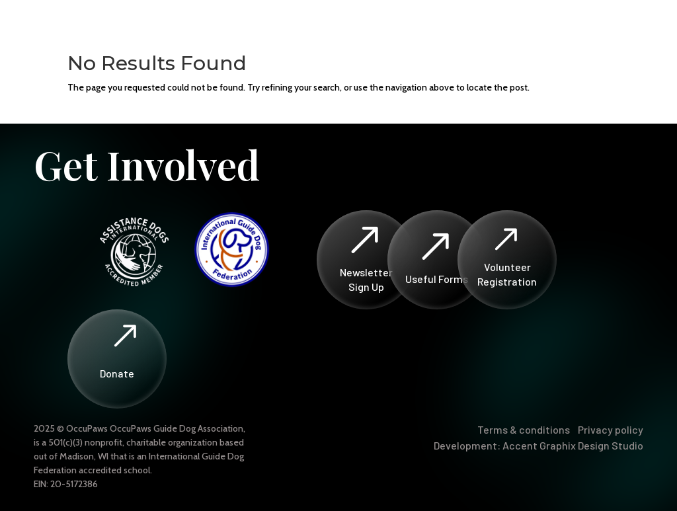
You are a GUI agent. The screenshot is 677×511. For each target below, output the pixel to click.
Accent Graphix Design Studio (572, 445)
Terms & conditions (523, 429)
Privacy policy (610, 429)
